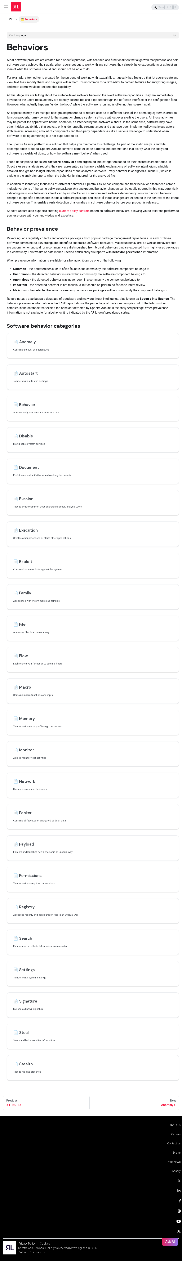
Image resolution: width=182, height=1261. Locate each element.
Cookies (45, 1243)
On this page (17, 35)
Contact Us (174, 1143)
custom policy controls (74, 211)
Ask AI (170, 1241)
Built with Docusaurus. (32, 1252)
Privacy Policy (27, 1243)
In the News (174, 1161)
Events (177, 1152)
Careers (176, 1134)
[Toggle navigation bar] (6, 7)
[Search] (165, 7)
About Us (175, 1125)
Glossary (175, 1171)
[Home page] (10, 19)
